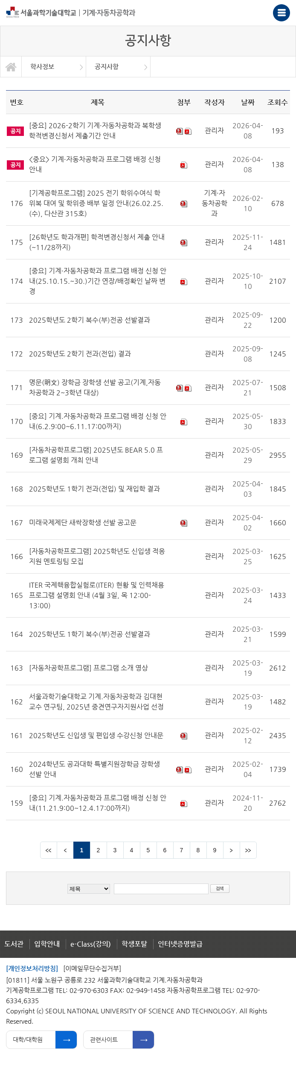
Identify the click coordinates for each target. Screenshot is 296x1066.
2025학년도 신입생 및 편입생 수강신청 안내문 (96, 735)
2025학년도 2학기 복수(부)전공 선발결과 (89, 320)
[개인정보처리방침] (32, 968)
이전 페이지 (65, 850)
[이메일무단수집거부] (92, 968)
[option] (54, 66)
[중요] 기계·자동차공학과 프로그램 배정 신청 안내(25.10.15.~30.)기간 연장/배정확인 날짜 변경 (97, 281)
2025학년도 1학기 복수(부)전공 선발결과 (89, 634)
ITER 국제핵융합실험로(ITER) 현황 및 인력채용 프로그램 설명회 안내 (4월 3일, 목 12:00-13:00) (96, 595)
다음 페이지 (231, 850)
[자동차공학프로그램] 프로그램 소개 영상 (88, 668)
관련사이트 (104, 1039)
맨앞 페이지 (48, 850)
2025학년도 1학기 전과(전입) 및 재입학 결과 (94, 489)
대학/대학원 (28, 1039)
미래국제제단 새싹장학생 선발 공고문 (82, 522)
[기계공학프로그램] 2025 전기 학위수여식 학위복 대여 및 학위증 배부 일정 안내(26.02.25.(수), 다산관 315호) (96, 203)
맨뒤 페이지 (248, 850)
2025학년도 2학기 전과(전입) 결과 (80, 354)
